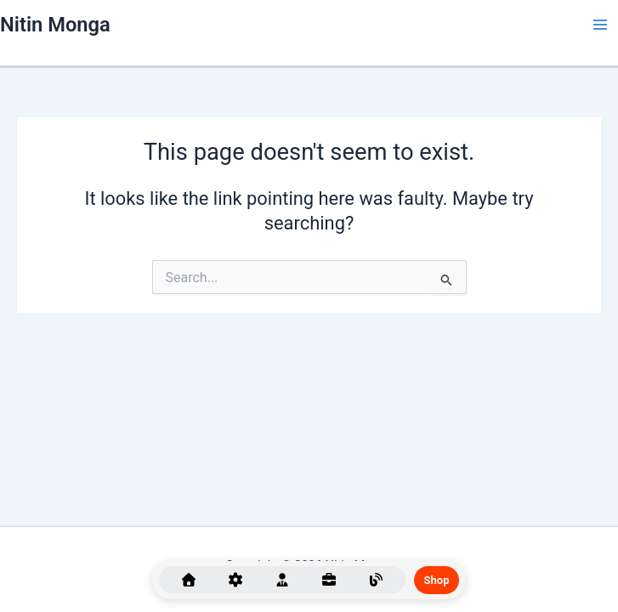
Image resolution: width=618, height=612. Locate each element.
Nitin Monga (55, 25)
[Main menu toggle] (600, 24)
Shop (437, 580)
